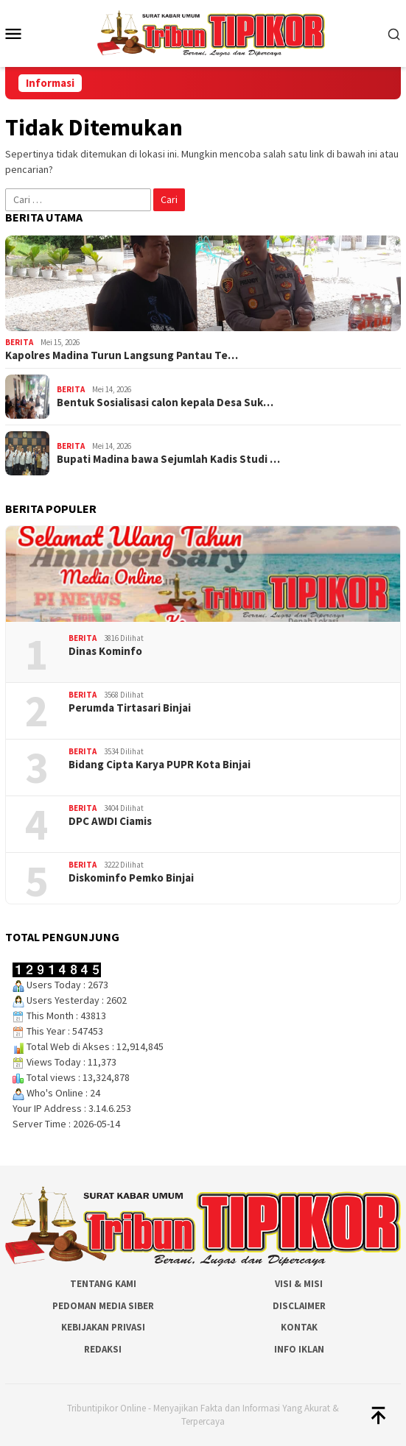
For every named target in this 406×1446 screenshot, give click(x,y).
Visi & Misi (299, 1283)
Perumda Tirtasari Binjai (130, 708)
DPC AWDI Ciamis (110, 821)
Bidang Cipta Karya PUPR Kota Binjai (160, 764)
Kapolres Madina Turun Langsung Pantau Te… (121, 355)
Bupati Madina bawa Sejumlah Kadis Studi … (168, 459)
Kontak (299, 1327)
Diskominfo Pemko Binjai (131, 878)
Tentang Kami (103, 1283)
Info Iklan (299, 1349)
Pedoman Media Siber (103, 1306)
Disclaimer (299, 1306)
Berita (19, 342)
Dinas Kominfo (105, 651)
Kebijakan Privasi (103, 1327)
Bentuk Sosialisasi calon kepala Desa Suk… (165, 402)
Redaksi (103, 1349)
